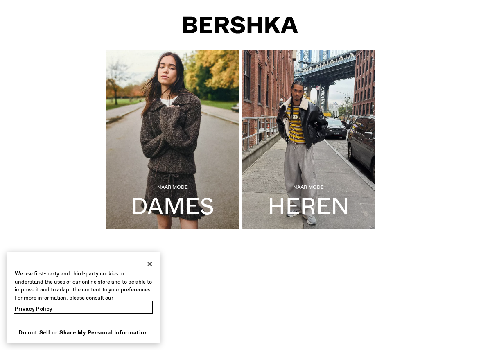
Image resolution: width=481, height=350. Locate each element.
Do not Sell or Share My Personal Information (83, 332)
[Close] (150, 264)
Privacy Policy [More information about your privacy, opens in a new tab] (33, 309)
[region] (83, 297)
